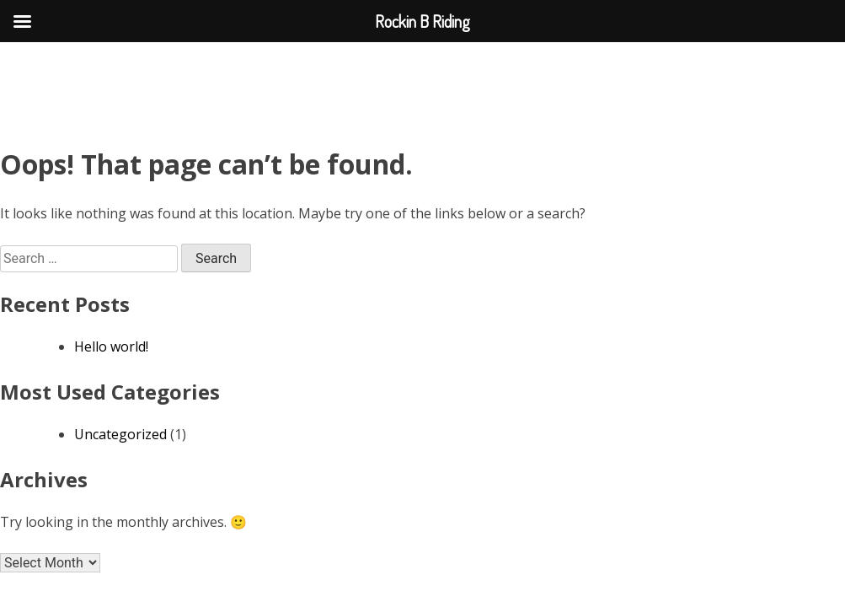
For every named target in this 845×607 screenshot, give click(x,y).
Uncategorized (120, 434)
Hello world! (111, 346)
